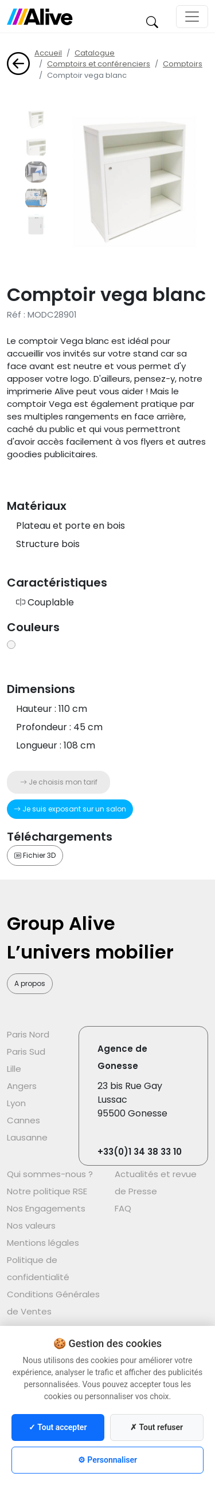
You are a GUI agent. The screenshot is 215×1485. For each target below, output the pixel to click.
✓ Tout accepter (58, 1427)
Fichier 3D (35, 855)
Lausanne (27, 1137)
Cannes (23, 1120)
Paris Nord (28, 1034)
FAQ (123, 1208)
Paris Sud (26, 1052)
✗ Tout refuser (156, 1427)
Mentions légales (43, 1243)
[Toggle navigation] (192, 16)
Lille (14, 1069)
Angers (22, 1086)
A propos (29, 983)
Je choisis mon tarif (58, 782)
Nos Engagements (46, 1208)
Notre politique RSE (47, 1191)
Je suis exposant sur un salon (70, 809)
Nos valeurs (31, 1225)
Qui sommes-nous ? (50, 1174)
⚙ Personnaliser (107, 1459)
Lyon (16, 1103)
